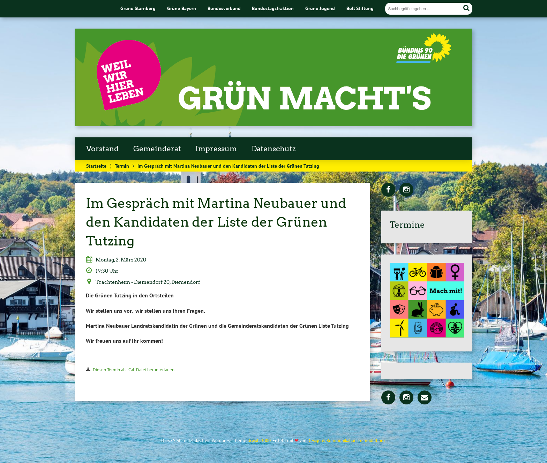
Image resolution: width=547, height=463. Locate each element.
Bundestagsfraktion (273, 8)
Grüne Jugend (320, 8)
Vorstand (102, 148)
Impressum (216, 148)
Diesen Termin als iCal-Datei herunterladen (133, 370)
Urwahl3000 (259, 440)
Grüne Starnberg (138, 8)
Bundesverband (224, 8)
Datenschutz (273, 148)
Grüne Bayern (181, 8)
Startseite (96, 165)
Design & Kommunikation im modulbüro (346, 440)
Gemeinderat (157, 148)
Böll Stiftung (360, 8)
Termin (122, 165)
